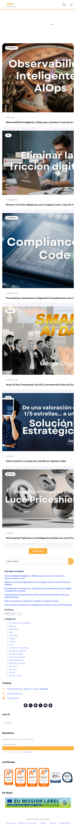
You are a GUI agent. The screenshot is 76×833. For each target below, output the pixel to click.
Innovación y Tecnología (19, 650)
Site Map (52, 825)
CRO (8, 138)
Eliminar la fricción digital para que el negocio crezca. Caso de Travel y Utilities (37, 585)
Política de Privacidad (27, 825)
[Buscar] (71, 564)
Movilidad (13, 669)
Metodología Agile (16, 663)
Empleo (12, 641)
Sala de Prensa (15, 678)
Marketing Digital (16, 656)
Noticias (12, 672)
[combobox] (36, 564)
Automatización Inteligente (20, 625)
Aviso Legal (10, 825)
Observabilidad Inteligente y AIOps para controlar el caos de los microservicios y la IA (35, 579)
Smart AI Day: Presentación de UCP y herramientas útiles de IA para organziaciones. (37, 598)
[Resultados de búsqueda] (36, 568)
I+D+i (11, 647)
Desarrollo (11, 50)
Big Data (10, 476)
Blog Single (13, 632)
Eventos (10, 313)
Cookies (43, 825)
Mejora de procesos (17, 659)
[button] (65, 4)
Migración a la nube (17, 666)
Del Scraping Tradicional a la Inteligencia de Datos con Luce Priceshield (38, 607)
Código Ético (65, 825)
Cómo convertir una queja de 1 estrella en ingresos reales (31, 603)
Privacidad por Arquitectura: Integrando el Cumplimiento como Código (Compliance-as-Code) (38, 592)
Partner (12, 675)
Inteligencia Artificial (17, 653)
